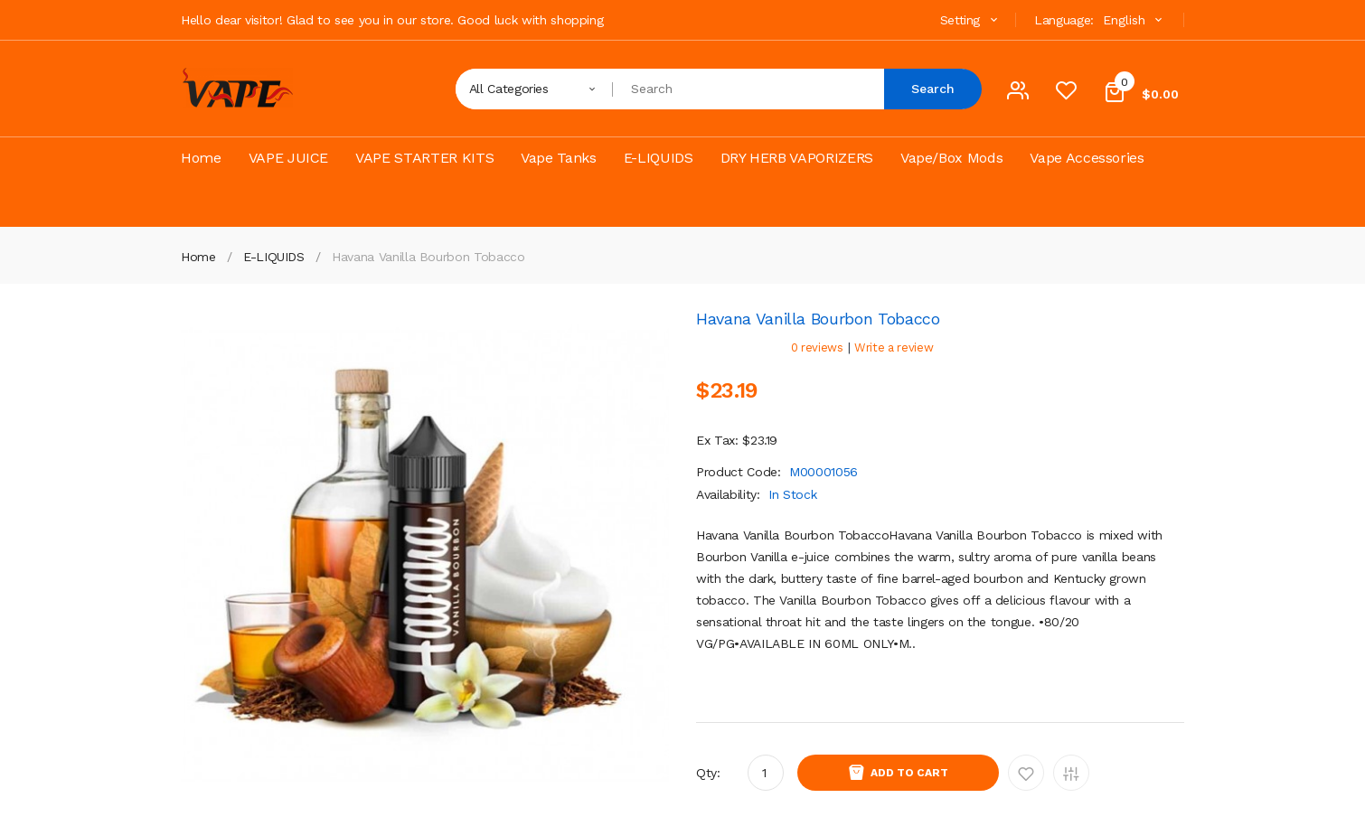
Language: (1064, 20)
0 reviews (817, 347)
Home (198, 256)
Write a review (893, 347)
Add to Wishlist (1026, 773)
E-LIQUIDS (274, 256)
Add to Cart (909, 772)
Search (933, 88)
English (1134, 20)
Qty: (708, 772)
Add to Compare (1071, 773)
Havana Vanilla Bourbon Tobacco (428, 256)
